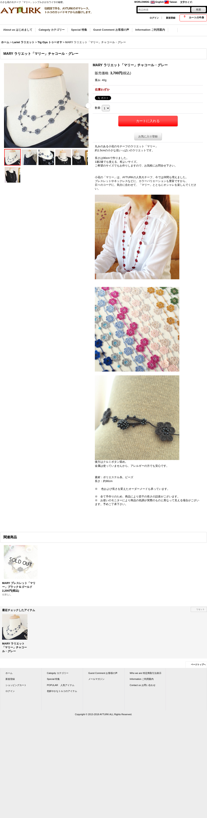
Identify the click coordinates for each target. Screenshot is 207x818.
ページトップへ (198, 664)
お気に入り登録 (148, 136)
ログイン (154, 18)
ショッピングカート (15, 685)
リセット (200, 609)
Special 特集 (53, 679)
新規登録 (170, 18)
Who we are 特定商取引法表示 (145, 673)
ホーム (8, 673)
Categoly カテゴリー (57, 673)
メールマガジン (96, 679)
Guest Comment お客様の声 (103, 673)
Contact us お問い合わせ (142, 685)
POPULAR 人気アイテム (60, 685)
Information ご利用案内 (142, 679)
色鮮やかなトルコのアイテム (62, 691)
